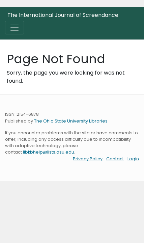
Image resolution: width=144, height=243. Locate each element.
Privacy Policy (88, 159)
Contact (115, 159)
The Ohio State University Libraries (71, 121)
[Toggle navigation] (14, 27)
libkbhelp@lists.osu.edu (48, 152)
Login (133, 159)
